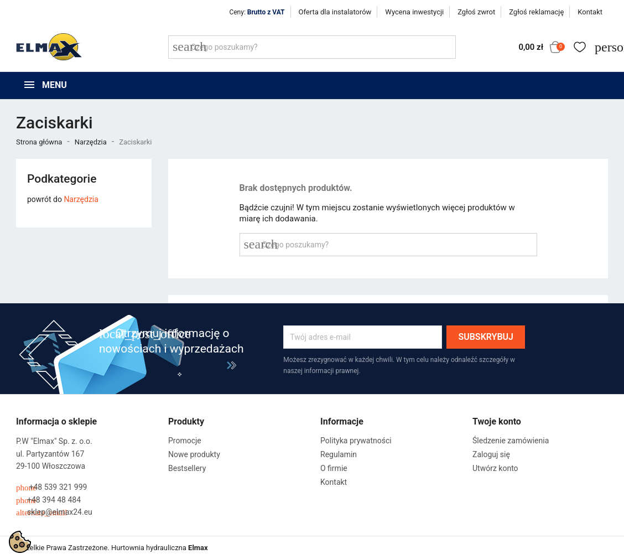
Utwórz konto (495, 468)
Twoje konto (496, 421)
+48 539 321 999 (51, 487)
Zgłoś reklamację (536, 12)
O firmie (333, 468)
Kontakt (590, 12)
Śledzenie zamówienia (510, 440)
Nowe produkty (194, 454)
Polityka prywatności (356, 440)
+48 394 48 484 (48, 500)
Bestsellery (187, 468)
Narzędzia (81, 199)
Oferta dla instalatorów (335, 12)
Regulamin (338, 454)
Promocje (184, 440)
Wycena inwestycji (414, 12)
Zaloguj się (491, 454)
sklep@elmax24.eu (54, 512)
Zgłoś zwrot (476, 12)
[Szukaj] (312, 47)
